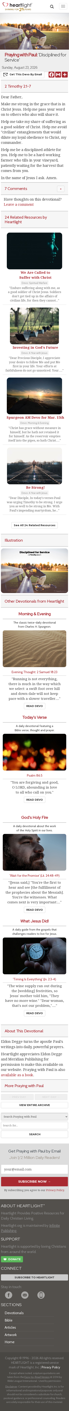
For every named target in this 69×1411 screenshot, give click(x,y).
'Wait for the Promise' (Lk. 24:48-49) (35, 875)
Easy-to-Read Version (37, 1377)
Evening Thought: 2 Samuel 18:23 (34, 672)
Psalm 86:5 (34, 775)
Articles (10, 1327)
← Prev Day (17, 1097)
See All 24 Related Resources (34, 525)
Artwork (11, 1335)
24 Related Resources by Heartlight (26, 219)
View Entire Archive (34, 1105)
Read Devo (34, 706)
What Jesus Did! (34, 921)
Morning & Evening (34, 614)
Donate (12, 1259)
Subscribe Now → (34, 1181)
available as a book (17, 1075)
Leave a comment (19, 204)
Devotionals (14, 1313)
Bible (8, 1320)
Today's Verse (34, 717)
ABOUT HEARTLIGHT (23, 1206)
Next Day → (51, 1097)
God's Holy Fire (34, 817)
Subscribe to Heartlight (34, 1277)
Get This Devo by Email (22, 74)
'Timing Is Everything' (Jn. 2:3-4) (34, 979)
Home (9, 1342)
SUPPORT (10, 1239)
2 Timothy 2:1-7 (18, 86)
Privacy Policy (55, 1190)
